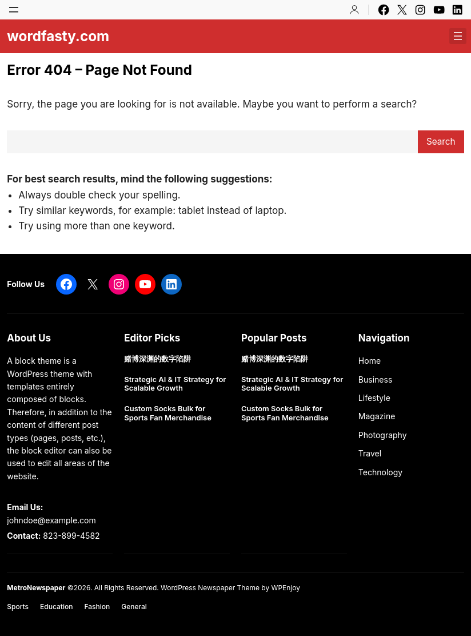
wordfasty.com (58, 36)
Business (375, 379)
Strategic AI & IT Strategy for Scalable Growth (175, 384)
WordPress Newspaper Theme (210, 587)
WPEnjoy (286, 587)
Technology (380, 472)
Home (369, 360)
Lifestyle (374, 398)
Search (441, 141)
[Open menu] (14, 10)
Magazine (377, 416)
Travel (369, 453)
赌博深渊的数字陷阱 (157, 359)
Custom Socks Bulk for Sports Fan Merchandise (167, 413)
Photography (382, 435)
